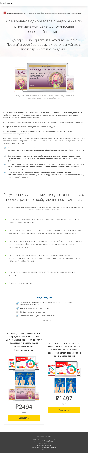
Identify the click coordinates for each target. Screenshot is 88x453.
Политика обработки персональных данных (44, 447)
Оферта (44, 449)
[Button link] (24, 418)
